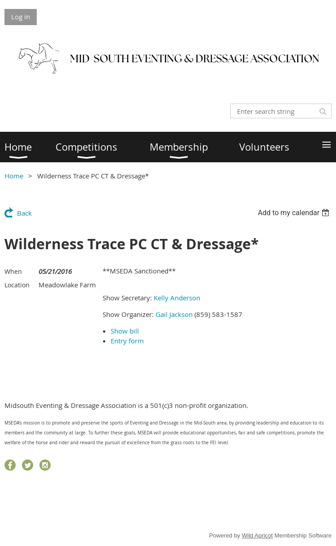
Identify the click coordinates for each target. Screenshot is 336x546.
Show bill (125, 330)
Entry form (127, 340)
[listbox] (295, 212)
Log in (20, 16)
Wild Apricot (257, 535)
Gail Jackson (174, 314)
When (13, 271)
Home (13, 175)
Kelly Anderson (177, 297)
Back (24, 212)
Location (17, 285)
